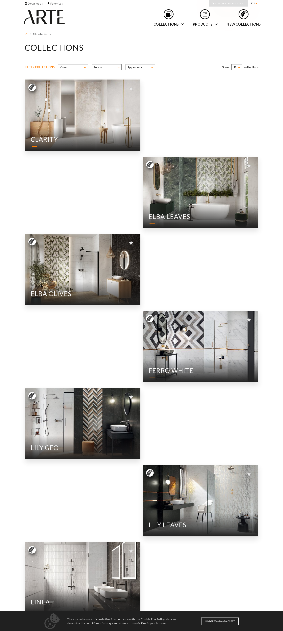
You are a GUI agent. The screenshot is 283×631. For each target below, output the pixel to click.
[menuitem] (254, 3)
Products (202, 24)
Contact (52, 596)
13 (218, 539)
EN (253, 3)
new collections (243, 24)
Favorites (56, 3)
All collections (42, 34)
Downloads (35, 3)
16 (237, 539)
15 (230, 539)
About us (32, 596)
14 (224, 539)
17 (243, 539)
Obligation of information (240, 610)
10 (200, 539)
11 (206, 539)
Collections (165, 24)
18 (249, 539)
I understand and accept (220, 621)
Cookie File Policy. (153, 619)
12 (212, 539)
